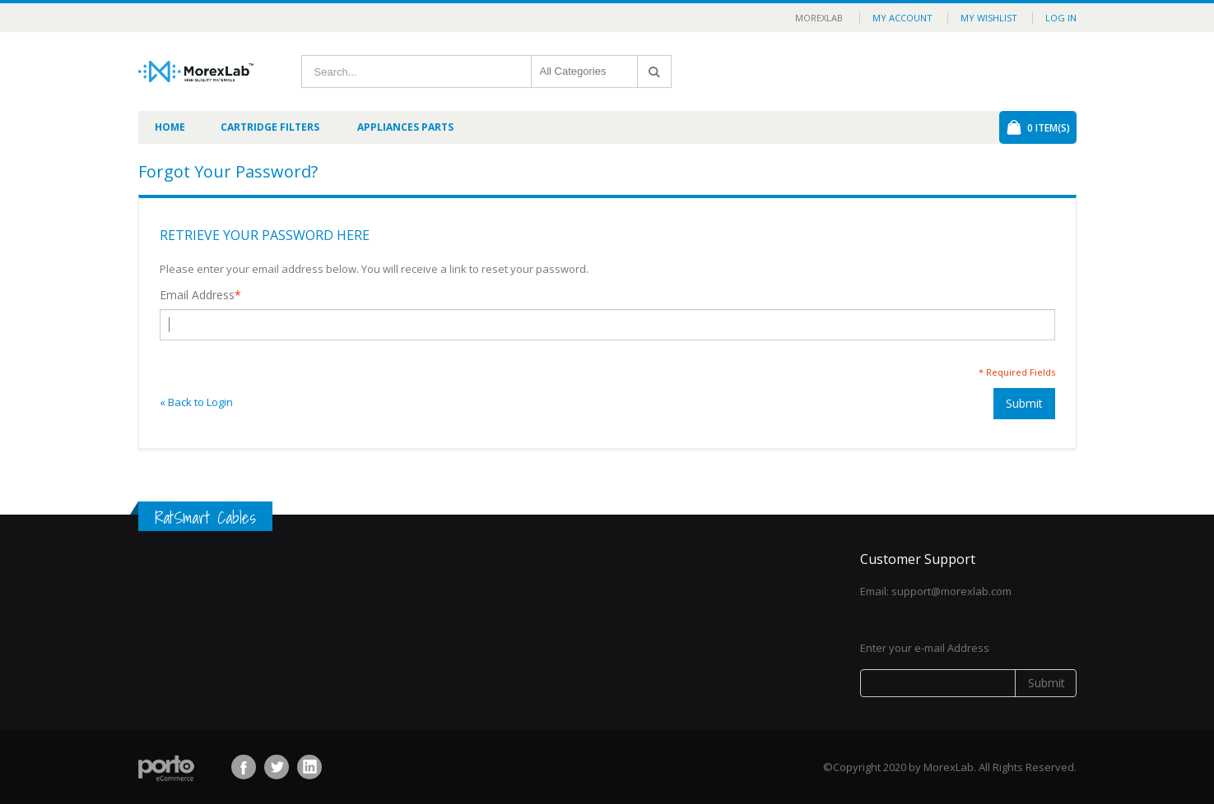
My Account (902, 18)
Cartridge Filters (270, 127)
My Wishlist (989, 18)
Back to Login (196, 402)
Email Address (197, 295)
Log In (1061, 18)
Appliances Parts (405, 127)
